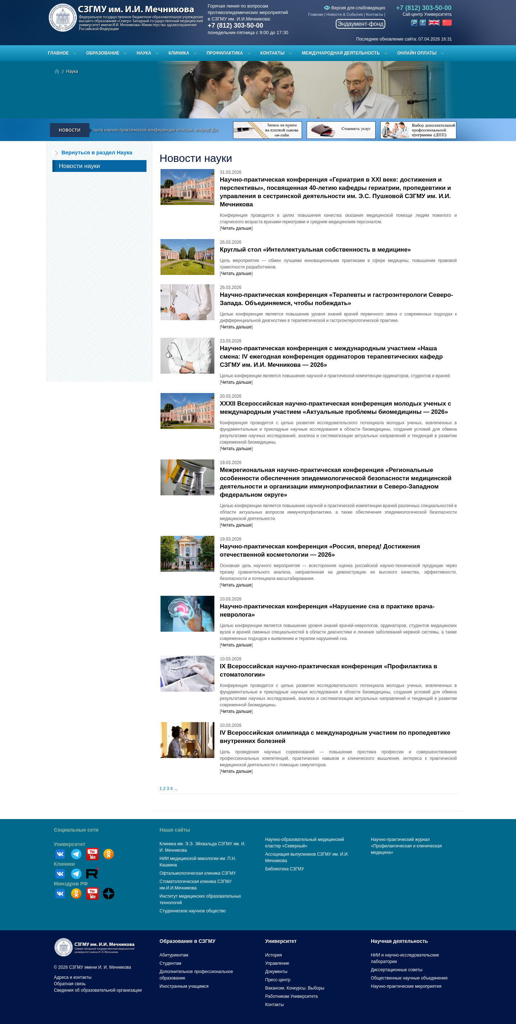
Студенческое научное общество (192, 910)
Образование (102, 53)
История (273, 955)
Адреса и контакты (73, 977)
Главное (58, 53)
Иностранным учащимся (183, 986)
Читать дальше (236, 228)
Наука (144, 53)
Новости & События (344, 14)
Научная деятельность (399, 941)
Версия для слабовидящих (354, 7)
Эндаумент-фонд (360, 24)
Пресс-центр (277, 979)
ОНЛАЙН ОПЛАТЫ (416, 53)
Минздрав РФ (71, 884)
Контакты (374, 14)
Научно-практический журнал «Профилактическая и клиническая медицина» (406, 846)
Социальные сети (76, 830)
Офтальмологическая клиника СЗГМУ (197, 873)
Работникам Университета (291, 996)
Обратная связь (69, 983)
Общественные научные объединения (409, 978)
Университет (69, 844)
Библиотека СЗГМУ (284, 868)
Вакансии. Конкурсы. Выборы (295, 988)
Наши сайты (174, 830)
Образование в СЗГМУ (187, 941)
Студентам (170, 963)
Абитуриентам (173, 955)
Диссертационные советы (397, 969)
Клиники (64, 864)
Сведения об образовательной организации (98, 990)
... (175, 788)
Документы (276, 971)
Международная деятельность (341, 53)
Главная (315, 14)
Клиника (178, 53)
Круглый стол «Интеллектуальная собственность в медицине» (315, 249)
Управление (277, 963)
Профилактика (224, 53)
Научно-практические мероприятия (406, 986)
